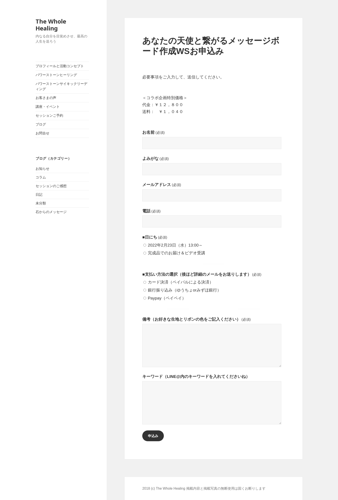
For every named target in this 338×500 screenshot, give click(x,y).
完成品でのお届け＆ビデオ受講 (174, 253)
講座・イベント (48, 106)
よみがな (155, 158)
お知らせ (42, 168)
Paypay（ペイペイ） (164, 298)
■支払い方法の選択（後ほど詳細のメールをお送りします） (201, 274)
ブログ (41, 124)
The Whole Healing (51, 24)
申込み (153, 435)
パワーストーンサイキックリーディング (61, 86)
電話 (151, 211)
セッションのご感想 (51, 186)
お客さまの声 (46, 98)
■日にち (154, 237)
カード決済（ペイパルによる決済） (178, 282)
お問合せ (42, 133)
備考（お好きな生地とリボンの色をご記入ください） (196, 319)
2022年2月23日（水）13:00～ (173, 245)
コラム (41, 177)
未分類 (41, 203)
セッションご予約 (49, 115)
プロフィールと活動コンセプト (60, 66)
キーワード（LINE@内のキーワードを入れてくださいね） (196, 376)
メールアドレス (161, 184)
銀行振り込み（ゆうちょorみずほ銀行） (182, 290)
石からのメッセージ (51, 212)
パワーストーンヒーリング (56, 75)
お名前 (153, 132)
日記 (39, 194)
